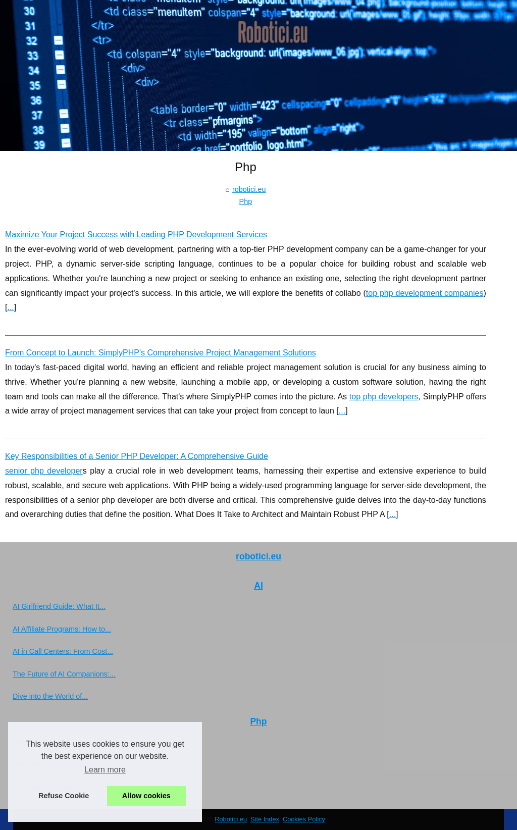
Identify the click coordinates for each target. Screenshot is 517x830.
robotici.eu (249, 189)
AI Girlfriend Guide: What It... (59, 606)
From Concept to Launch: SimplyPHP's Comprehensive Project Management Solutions (160, 352)
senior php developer (44, 470)
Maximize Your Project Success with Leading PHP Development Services (136, 234)
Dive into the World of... (50, 696)
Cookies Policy (304, 819)
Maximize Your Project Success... (66, 743)
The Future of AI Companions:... (64, 674)
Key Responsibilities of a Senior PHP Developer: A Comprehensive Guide (136, 456)
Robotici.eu (231, 819)
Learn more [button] (105, 769)
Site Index (264, 819)
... (10, 307)
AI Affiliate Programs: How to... (62, 629)
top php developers (384, 396)
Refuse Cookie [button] (63, 796)
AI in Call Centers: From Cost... (63, 651)
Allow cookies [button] (146, 796)
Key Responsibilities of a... (55, 788)
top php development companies (425, 293)
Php (245, 201)
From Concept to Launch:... (56, 765)
